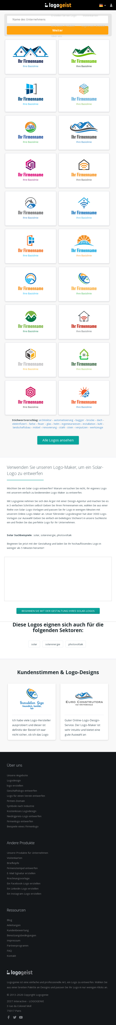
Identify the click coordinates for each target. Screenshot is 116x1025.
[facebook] (9, 1018)
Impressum (13, 940)
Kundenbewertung (18, 930)
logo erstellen (15, 785)
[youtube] (21, 1018)
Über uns (56, 36)
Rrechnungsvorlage (18, 878)
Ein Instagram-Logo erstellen (24, 893)
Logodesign (14, 780)
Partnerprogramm (17, 945)
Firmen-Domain (16, 800)
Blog (9, 920)
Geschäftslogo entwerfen (22, 790)
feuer (41, 423)
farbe (32, 423)
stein (70, 427)
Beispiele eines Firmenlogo (22, 826)
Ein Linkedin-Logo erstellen (22, 888)
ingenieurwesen (71, 423)
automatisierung (63, 420)
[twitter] (15, 1018)
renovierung (50, 427)
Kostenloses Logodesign (21, 811)
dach (99, 420)
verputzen (81, 427)
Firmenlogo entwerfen (20, 821)
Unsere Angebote (17, 775)
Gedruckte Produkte (63, 25)
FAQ (9, 950)
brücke (90, 420)
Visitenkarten (90, 15)
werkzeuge (96, 427)
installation (89, 423)
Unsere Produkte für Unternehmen (27, 852)
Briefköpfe (13, 863)
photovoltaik (75, 644)
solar (34, 644)
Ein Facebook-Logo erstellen (23, 883)
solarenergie (52, 644)
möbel (36, 427)
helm (56, 423)
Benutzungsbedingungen (21, 935)
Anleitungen (14, 925)
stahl (62, 427)
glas (49, 423)
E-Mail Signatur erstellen (21, 873)
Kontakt (11, 955)
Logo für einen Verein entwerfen (26, 795)
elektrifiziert (19, 423)
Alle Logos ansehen (58, 440)
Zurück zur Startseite (58, 5)
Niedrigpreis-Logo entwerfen (24, 816)
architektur (45, 420)
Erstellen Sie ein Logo (63, 15)
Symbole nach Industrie (20, 806)
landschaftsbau (21, 427)
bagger (80, 420)
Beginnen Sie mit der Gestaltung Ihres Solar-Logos (58, 611)
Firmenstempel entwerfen (22, 868)
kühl (100, 423)
